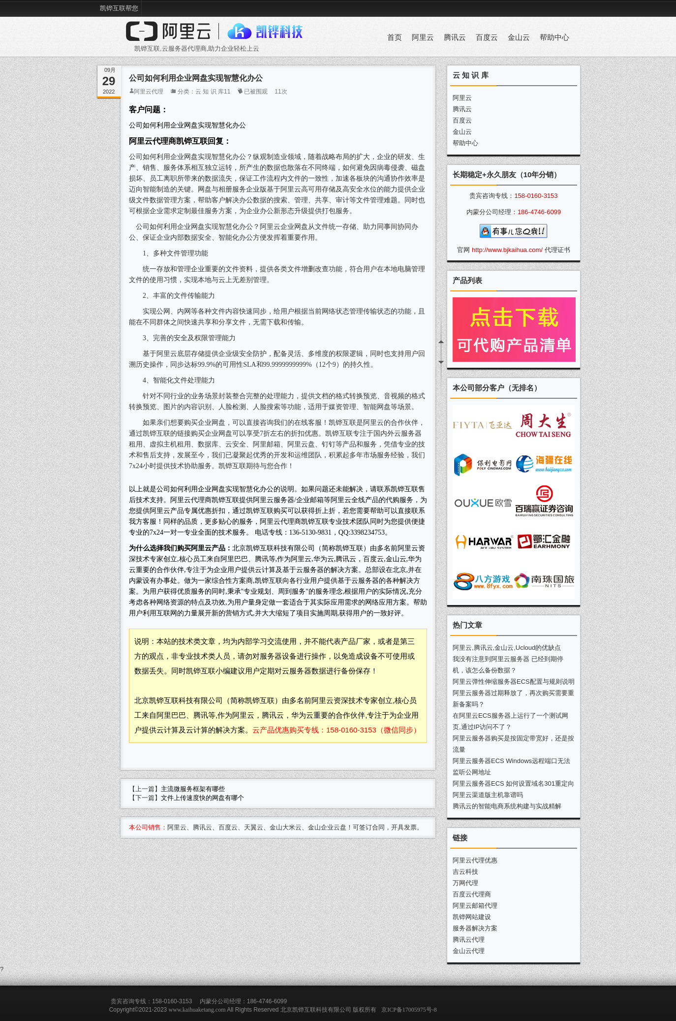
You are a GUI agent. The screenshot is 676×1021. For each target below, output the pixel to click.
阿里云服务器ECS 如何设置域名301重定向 (513, 783)
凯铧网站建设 (472, 917)
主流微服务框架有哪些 (193, 789)
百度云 (487, 37)
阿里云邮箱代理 (475, 905)
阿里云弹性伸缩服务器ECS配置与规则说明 (514, 681)
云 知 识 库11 (212, 91)
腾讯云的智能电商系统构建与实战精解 (507, 806)
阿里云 (423, 37)
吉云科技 (465, 871)
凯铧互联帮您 (119, 8)
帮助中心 (554, 37)
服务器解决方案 (475, 928)
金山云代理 (469, 951)
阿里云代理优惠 (475, 860)
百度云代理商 (472, 894)
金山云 (519, 37)
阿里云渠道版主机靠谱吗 (488, 794)
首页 (394, 37)
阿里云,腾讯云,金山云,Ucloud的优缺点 (507, 647)
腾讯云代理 (469, 939)
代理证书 (557, 250)
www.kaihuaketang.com (197, 1009)
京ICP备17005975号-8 (409, 1009)
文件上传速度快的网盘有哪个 (202, 797)
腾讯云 (455, 37)
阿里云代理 (148, 91)
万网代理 (465, 883)
